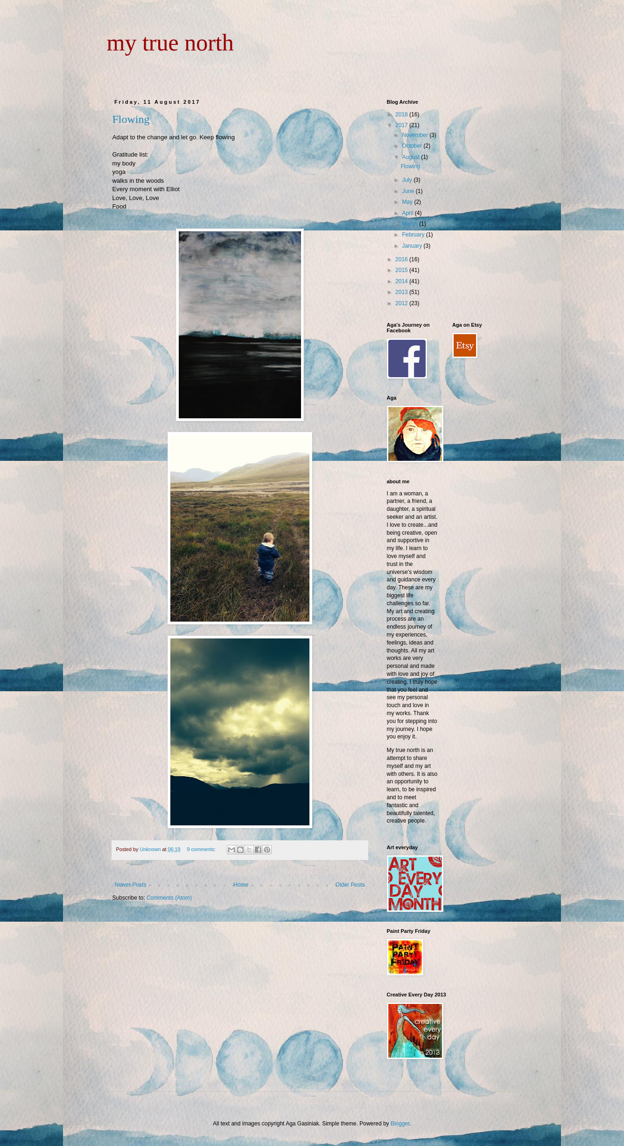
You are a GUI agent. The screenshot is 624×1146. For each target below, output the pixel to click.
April (408, 213)
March (410, 224)
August (411, 157)
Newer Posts (131, 884)
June (408, 191)
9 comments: (202, 849)
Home (240, 884)
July (408, 180)
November (415, 135)
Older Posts (350, 884)
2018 (402, 114)
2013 (402, 292)
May (408, 202)
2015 (402, 270)
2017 (402, 125)
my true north (170, 42)
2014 (402, 281)
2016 (402, 259)
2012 (402, 303)
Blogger (400, 1123)
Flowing (131, 119)
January (412, 246)
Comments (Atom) (169, 898)
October (412, 146)
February (414, 234)
